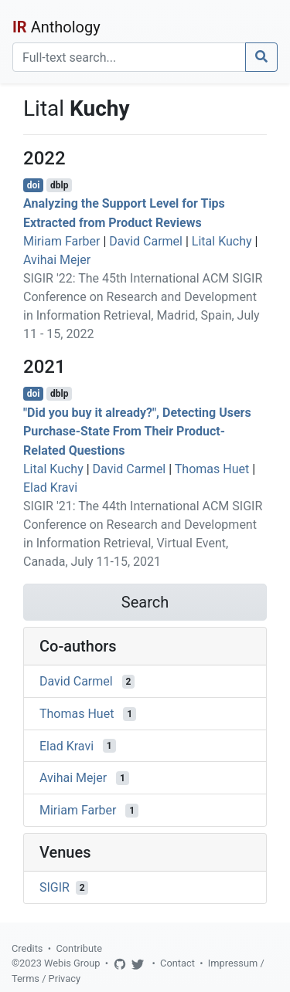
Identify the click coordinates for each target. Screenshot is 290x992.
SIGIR (54, 887)
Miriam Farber (61, 241)
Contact (177, 963)
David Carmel (146, 241)
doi (33, 185)
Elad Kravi (50, 487)
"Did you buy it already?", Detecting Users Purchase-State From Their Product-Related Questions (137, 431)
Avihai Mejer (56, 259)
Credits (27, 948)
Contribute (79, 948)
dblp (59, 185)
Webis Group (72, 963)
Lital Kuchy (222, 241)
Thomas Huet (212, 469)
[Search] (129, 57)
